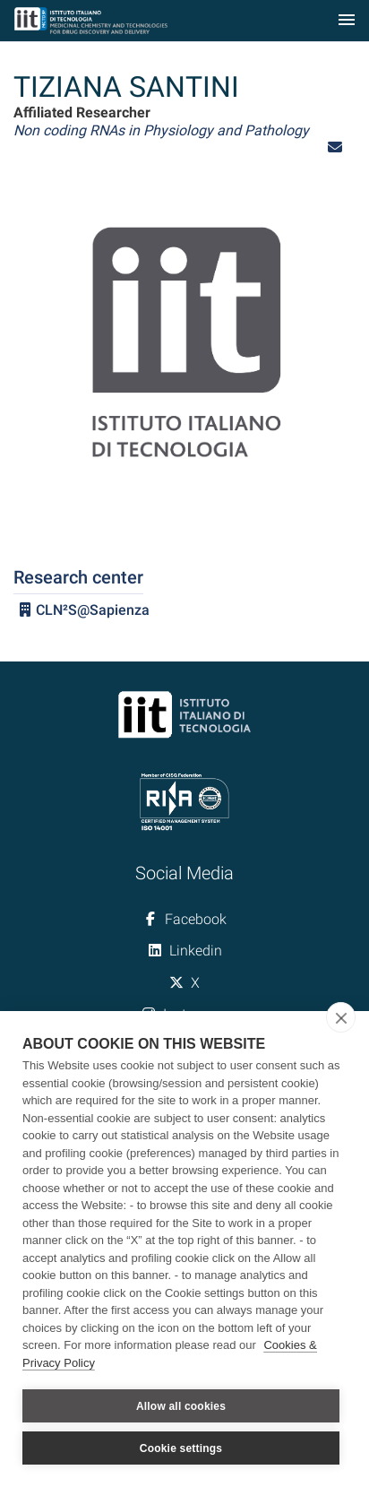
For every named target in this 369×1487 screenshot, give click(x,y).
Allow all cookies (181, 1406)
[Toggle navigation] (346, 21)
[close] (341, 1017)
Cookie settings (181, 1448)
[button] (335, 147)
